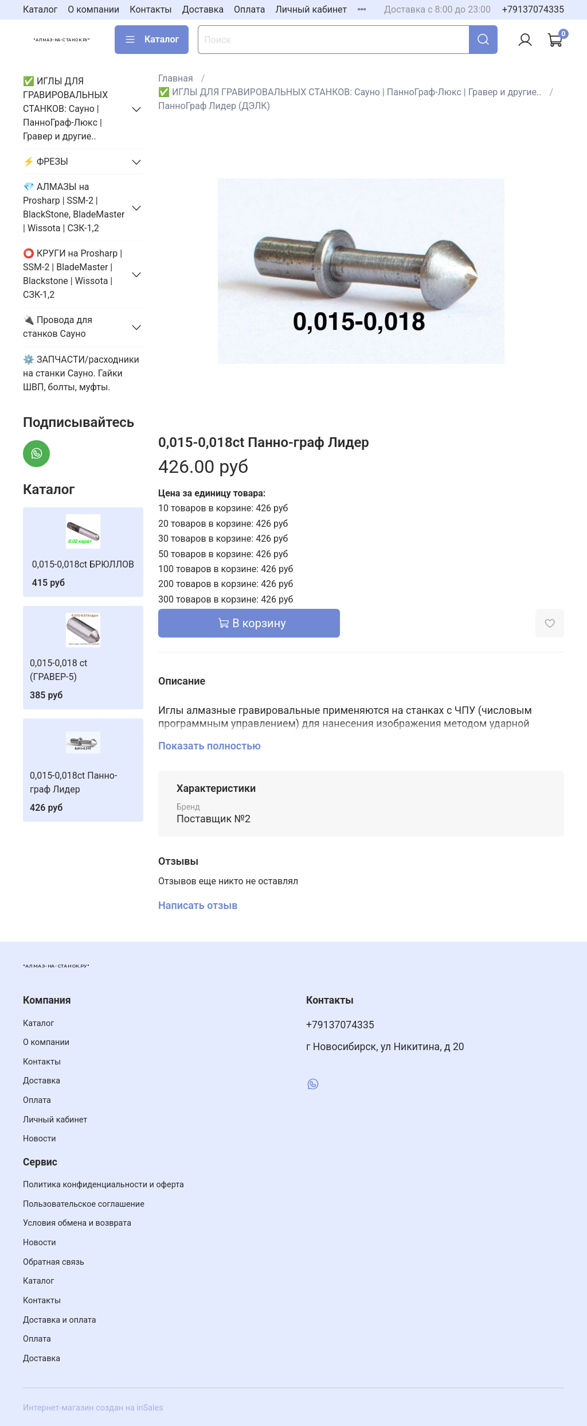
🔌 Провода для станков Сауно (57, 326)
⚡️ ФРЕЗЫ (45, 161)
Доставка (203, 9)
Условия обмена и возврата (77, 1223)
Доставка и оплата (59, 1320)
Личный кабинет (311, 9)
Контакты (150, 9)
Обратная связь (53, 1262)
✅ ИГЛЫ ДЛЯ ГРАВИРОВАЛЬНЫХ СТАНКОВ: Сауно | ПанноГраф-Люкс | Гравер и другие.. (349, 92)
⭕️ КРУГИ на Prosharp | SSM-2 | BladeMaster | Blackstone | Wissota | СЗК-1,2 (72, 274)
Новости (39, 1139)
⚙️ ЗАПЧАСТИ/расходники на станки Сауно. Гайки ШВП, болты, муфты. (81, 373)
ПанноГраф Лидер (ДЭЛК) (214, 105)
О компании (93, 9)
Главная (175, 78)
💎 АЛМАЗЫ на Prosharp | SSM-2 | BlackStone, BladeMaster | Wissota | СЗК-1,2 (73, 207)
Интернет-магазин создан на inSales (93, 1408)
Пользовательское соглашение (83, 1204)
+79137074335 (533, 9)
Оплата (249, 9)
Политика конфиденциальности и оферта (103, 1185)
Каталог (40, 9)
